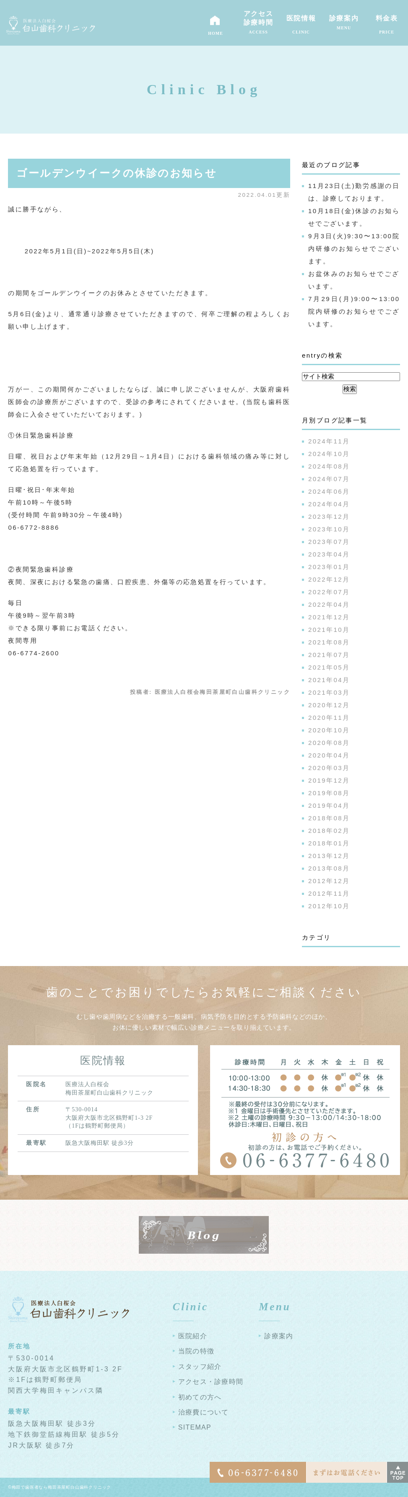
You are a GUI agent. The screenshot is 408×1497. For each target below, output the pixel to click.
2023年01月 (329, 566)
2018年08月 (329, 818)
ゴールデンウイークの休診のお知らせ (116, 173)
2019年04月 (329, 805)
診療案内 (278, 1336)
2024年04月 (329, 504)
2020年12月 (329, 705)
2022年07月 (329, 591)
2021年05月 (329, 667)
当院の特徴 (196, 1351)
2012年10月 (329, 906)
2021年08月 (329, 642)
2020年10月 (329, 730)
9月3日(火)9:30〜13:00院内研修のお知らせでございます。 (354, 248)
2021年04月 (329, 679)
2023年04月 (329, 554)
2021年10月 (329, 629)
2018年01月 (329, 843)
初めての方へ (200, 1397)
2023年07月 (329, 541)
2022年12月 (329, 579)
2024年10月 (329, 453)
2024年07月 (329, 478)
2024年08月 (329, 466)
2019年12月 (329, 780)
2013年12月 (329, 855)
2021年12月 (329, 617)
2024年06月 (329, 491)
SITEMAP (194, 1427)
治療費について (203, 1412)
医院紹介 (192, 1336)
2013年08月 (329, 868)
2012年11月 (329, 893)
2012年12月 (329, 880)
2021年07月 (329, 654)
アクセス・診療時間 (211, 1381)
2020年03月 (329, 767)
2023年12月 (329, 516)
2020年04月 (329, 755)
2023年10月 (329, 529)
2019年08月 (329, 792)
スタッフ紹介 (200, 1366)
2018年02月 (329, 830)
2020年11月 (329, 717)
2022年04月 (329, 604)
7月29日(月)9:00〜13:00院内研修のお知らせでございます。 (354, 311)
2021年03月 (329, 692)
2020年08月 (329, 742)
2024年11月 (329, 441)
